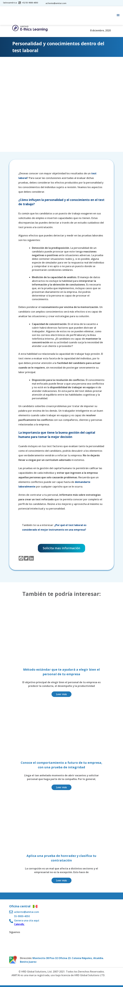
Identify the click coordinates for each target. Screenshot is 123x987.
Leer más (61, 694)
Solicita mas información (61, 548)
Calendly (19, 924)
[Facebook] (21, 558)
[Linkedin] (31, 558)
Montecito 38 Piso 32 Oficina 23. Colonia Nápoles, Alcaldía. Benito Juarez (62, 959)
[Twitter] (26, 558)
